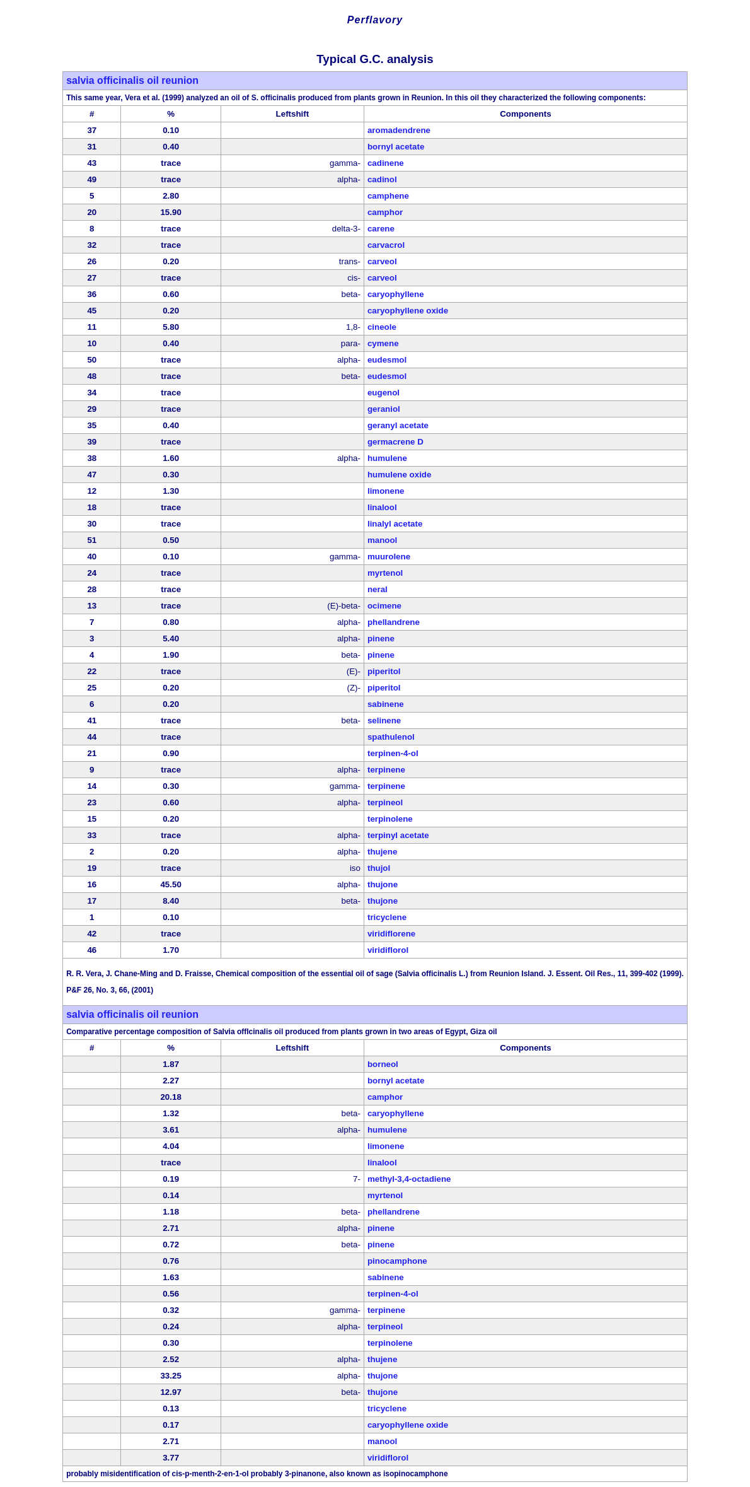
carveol (382, 261)
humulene (387, 458)
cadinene (385, 163)
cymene (383, 343)
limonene (386, 491)
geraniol (383, 409)
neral (377, 589)
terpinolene (390, 819)
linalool (382, 507)
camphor (385, 212)
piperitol (384, 671)
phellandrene (393, 622)
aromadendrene (398, 130)
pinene (381, 638)
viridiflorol (387, 950)
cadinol (382, 179)
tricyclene (387, 917)
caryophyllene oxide (407, 310)
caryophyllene (395, 294)
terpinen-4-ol (392, 753)
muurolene (388, 556)
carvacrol (386, 245)
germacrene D (395, 441)
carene (381, 228)
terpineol (385, 802)
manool (382, 540)
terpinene (386, 769)
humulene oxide (399, 474)
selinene (384, 720)
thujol (378, 868)
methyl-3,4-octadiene (409, 1179)
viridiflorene (391, 933)
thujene (382, 851)
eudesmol (387, 359)
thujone (382, 884)
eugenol (383, 392)
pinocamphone (397, 1261)
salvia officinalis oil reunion (132, 80)
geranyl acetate (398, 425)
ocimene (384, 605)
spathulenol (391, 737)
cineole (381, 327)
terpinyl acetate (398, 835)
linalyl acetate (394, 523)
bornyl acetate (395, 146)
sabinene (385, 704)
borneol (382, 1064)
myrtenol (385, 573)
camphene (388, 196)
